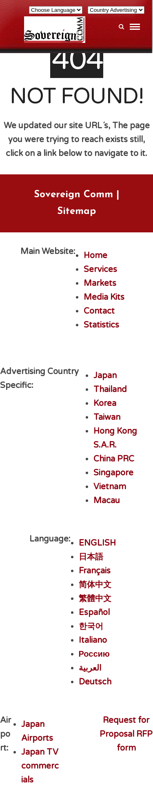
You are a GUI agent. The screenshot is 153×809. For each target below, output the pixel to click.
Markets (100, 283)
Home (95, 256)
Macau (106, 501)
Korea (104, 403)
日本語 (91, 557)
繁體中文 (95, 599)
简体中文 (95, 585)
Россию (94, 654)
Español (94, 612)
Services (100, 269)
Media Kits (104, 297)
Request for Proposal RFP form (126, 734)
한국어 (91, 626)
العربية (90, 668)
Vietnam (109, 487)
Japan (105, 376)
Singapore (113, 473)
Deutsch (95, 682)
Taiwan (106, 417)
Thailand (110, 389)
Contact (99, 311)
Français (95, 571)
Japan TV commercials (40, 766)
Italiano (93, 640)
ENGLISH (97, 543)
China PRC (113, 459)
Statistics (101, 325)
